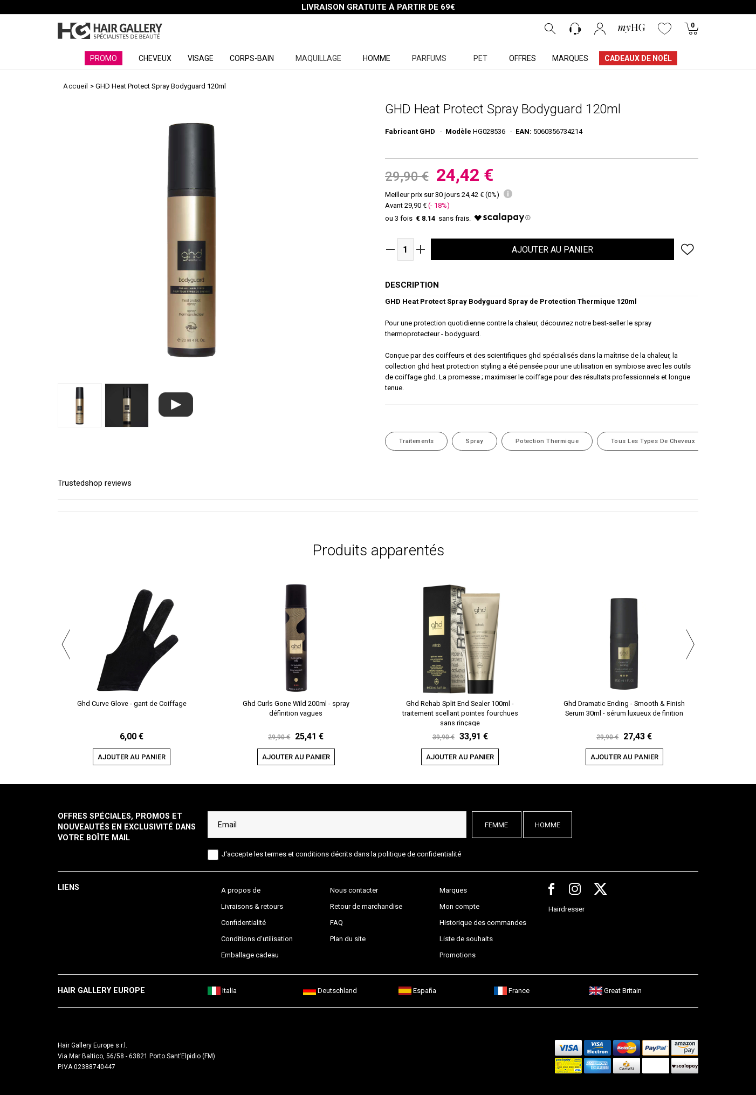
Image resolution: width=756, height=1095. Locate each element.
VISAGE (201, 58)
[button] (66, 642)
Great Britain (615, 991)
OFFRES (522, 58)
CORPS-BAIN (252, 58)
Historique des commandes (482, 923)
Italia (222, 991)
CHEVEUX (155, 58)
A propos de (240, 890)
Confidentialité (243, 923)
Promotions (457, 955)
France (512, 991)
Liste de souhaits (466, 939)
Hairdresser (566, 909)
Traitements (416, 441)
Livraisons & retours (252, 906)
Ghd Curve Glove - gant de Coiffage (132, 703)
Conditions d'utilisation (257, 939)
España (417, 991)
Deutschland (330, 991)
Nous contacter (354, 890)
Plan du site (348, 939)
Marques (453, 890)
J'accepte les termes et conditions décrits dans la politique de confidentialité (341, 854)
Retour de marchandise (366, 906)
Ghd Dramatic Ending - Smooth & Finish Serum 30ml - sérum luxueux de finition (624, 708)
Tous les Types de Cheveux (653, 441)
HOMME (376, 58)
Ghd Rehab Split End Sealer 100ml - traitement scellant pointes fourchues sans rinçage (460, 712)
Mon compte (459, 906)
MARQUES (570, 58)
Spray (474, 441)
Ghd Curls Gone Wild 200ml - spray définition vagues (296, 708)
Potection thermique (547, 441)
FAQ (336, 923)
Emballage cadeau (250, 955)
